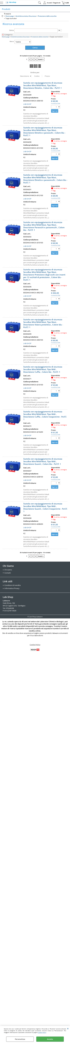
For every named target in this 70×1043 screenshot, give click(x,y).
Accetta (50, 1039)
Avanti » (41, 59)
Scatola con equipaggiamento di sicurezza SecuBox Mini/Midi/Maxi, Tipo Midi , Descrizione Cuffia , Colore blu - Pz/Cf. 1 (42, 369)
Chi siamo (8, 569)
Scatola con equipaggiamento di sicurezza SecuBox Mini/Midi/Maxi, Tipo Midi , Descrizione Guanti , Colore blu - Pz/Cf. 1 (42, 461)
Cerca (11, 30)
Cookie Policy (42, 1032)
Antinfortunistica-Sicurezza (20, 37)
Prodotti (6, 9)
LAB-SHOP (27, 104)
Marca (12, 41)
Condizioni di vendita (12, 585)
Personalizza (20, 1039)
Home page (5, 37)
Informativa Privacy (11, 588)
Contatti (7, 573)
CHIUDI (68, 1028)
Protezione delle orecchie (39, 37)
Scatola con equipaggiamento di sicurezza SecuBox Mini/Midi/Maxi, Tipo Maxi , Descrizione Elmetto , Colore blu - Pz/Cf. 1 (42, 85)
